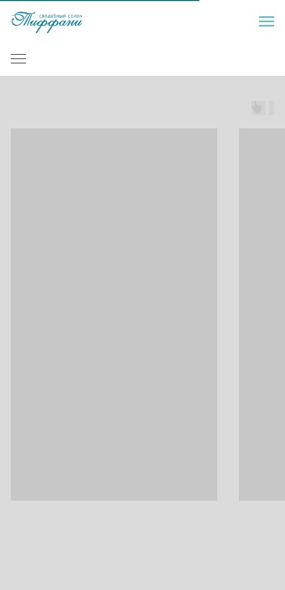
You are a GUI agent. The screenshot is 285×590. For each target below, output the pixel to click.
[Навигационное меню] (266, 21)
